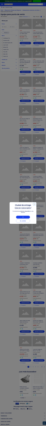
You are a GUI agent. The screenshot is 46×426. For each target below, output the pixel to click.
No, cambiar (23, 221)
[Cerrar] (34, 204)
